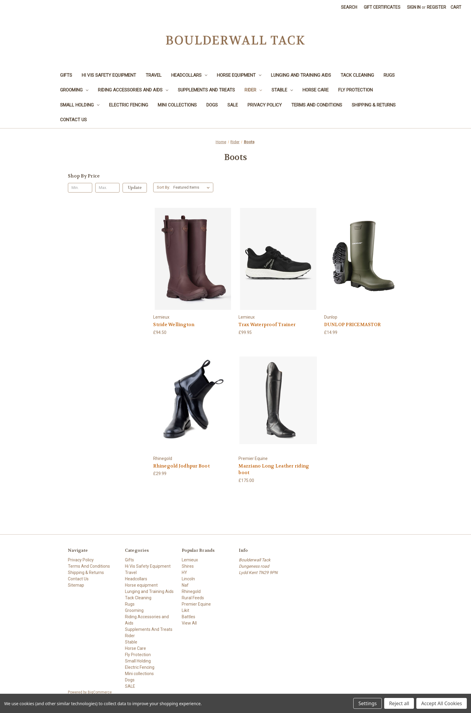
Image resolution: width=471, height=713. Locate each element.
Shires (188, 566)
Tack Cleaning (357, 75)
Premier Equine (196, 604)
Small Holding (79, 105)
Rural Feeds (193, 597)
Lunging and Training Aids (301, 75)
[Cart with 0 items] (456, 7)
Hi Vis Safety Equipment (109, 75)
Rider (253, 90)
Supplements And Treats (206, 90)
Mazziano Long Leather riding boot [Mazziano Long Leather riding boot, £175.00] (274, 469)
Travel (154, 75)
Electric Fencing (128, 105)
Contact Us (73, 119)
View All (189, 623)
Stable (282, 90)
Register (436, 7)
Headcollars (189, 75)
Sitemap (76, 585)
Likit (185, 610)
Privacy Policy (265, 105)
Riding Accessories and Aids (133, 90)
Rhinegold (191, 591)
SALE (232, 105)
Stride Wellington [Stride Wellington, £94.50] (173, 325)
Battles (188, 616)
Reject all (399, 703)
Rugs (389, 75)
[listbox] (192, 187)
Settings (367, 703)
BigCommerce (100, 692)
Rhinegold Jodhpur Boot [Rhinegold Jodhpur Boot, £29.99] (181, 466)
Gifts (66, 75)
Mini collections (177, 105)
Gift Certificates (382, 7)
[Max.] (107, 188)
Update (135, 187)
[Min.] (80, 188)
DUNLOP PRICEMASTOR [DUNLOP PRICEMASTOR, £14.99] (352, 325)
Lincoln (188, 578)
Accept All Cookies (441, 703)
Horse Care (315, 90)
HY (184, 572)
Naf (185, 585)
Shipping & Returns (374, 105)
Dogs (212, 105)
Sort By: (163, 187)
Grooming (74, 90)
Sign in (414, 7)
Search (349, 7)
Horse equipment (239, 75)
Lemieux (190, 559)
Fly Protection (355, 90)
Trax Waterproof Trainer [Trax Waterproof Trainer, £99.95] (267, 325)
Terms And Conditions (316, 105)
